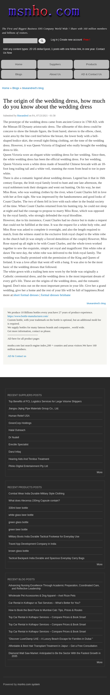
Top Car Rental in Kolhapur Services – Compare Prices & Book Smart (47, 617)
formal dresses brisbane (55, 295)
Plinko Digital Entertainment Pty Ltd (28, 466)
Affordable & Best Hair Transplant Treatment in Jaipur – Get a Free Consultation (53, 645)
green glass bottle (18, 522)
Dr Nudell (14, 437)
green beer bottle (18, 529)
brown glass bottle (19, 550)
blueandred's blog (32, 88)
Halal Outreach (17, 430)
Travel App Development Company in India (32, 543)
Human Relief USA (19, 415)
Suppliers (55, 64)
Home (18, 64)
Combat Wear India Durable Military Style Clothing (36, 493)
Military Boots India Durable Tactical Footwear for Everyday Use (44, 536)
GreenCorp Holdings (20, 423)
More (99, 472)
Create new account (71, 39)
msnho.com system (29, 684)
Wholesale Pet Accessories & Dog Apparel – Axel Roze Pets (42, 595)
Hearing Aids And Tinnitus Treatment (29, 459)
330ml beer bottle (18, 507)
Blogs (18, 74)
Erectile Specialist (18, 444)
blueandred (22, 115)
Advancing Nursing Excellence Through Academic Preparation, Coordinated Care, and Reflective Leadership (54, 587)
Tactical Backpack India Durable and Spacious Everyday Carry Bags (46, 558)
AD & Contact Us (91, 74)
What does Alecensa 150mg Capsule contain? (34, 500)
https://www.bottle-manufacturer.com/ (28, 316)
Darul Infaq (15, 451)
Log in (54, 39)
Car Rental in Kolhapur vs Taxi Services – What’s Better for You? (44, 602)
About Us (55, 74)
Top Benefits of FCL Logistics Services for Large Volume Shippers (45, 401)
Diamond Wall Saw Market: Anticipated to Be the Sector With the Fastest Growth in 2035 (55, 655)
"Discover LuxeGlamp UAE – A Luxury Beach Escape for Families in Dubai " (51, 638)
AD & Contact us (17, 356)
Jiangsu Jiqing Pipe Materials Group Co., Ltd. (34, 408)
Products (91, 64)
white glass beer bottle (21, 515)
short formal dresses (26, 295)
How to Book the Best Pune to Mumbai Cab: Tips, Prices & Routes (45, 610)
